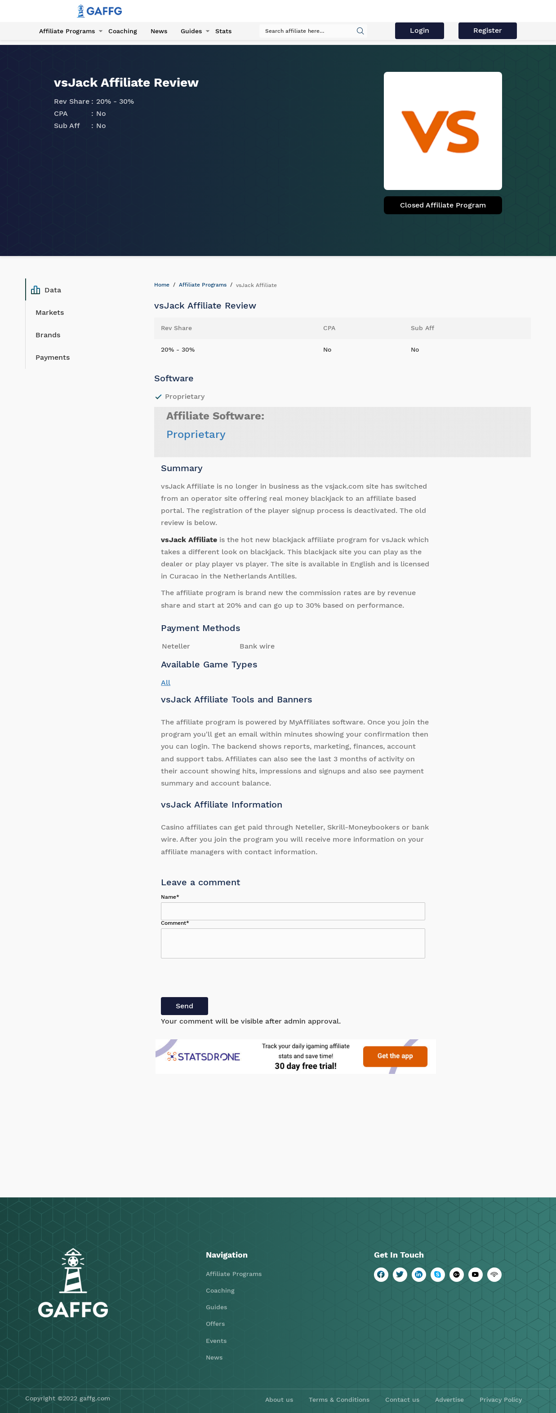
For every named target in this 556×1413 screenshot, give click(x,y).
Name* (170, 897)
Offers (215, 1323)
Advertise (449, 1399)
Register (487, 30)
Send (184, 1006)
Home (161, 285)
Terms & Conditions (339, 1399)
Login (419, 30)
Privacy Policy (501, 1399)
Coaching (122, 31)
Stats (223, 31)
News (159, 31)
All (165, 682)
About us (279, 1399)
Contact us (402, 1399)
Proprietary (196, 434)
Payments (53, 357)
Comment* (175, 923)
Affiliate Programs (67, 31)
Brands (48, 335)
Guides (191, 31)
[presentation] (229, 979)
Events (216, 1340)
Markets (50, 312)
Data (46, 289)
